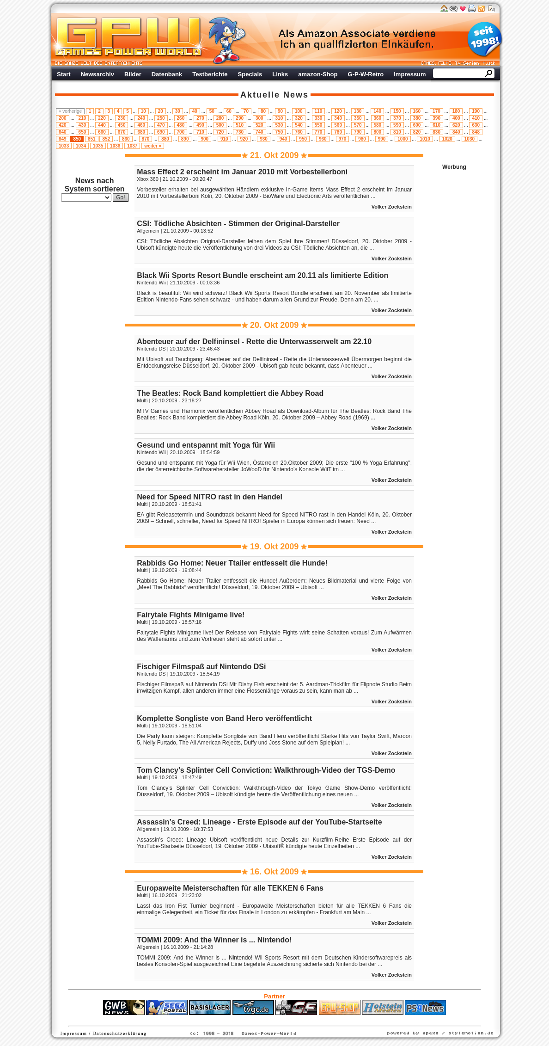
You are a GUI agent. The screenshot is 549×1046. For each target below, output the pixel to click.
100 (299, 111)
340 (338, 118)
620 (456, 125)
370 (397, 118)
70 (246, 111)
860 (126, 139)
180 (456, 111)
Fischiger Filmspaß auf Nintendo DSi (201, 667)
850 (77, 139)
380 (417, 118)
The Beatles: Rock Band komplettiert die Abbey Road (230, 393)
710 (200, 132)
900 (204, 139)
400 (456, 118)
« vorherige (70, 111)
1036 (115, 145)
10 (143, 111)
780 (338, 132)
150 (397, 111)
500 (220, 125)
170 (436, 111)
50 (211, 111)
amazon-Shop (317, 74)
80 (263, 111)
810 (397, 132)
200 (63, 118)
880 (165, 139)
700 (181, 132)
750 (279, 132)
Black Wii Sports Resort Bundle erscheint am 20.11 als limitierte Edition (262, 275)
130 (358, 111)
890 (185, 139)
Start (64, 74)
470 (161, 125)
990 (382, 139)
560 (338, 125)
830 (436, 132)
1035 (98, 145)
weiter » (152, 145)
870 (146, 139)
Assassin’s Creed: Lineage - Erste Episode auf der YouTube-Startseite (259, 822)
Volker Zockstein (392, 206)
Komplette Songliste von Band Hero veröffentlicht (224, 718)
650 (82, 132)
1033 (64, 145)
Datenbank (167, 74)
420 (63, 125)
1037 (132, 145)
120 (338, 111)
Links (280, 74)
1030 (469, 139)
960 (323, 139)
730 (240, 132)
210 (82, 118)
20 (160, 111)
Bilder (132, 74)
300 (259, 118)
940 (283, 139)
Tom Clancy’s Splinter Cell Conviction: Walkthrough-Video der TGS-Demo (266, 770)
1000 (402, 139)
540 (299, 125)
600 (417, 125)
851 (92, 139)
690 (161, 132)
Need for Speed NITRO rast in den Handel (209, 497)
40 (194, 111)
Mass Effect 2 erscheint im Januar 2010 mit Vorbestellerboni (242, 172)
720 (220, 132)
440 (102, 125)
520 (259, 125)
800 (378, 132)
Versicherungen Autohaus (303, 1019)
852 (106, 139)
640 (63, 132)
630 (476, 125)
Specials (250, 74)
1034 (81, 145)
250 (161, 118)
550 (319, 125)
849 (63, 139)
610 (436, 125)
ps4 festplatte (229, 1019)
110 (319, 111)
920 (244, 139)
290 (240, 118)
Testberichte (209, 74)
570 (358, 125)
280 (220, 118)
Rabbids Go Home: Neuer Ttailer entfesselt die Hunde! (232, 563)
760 (299, 132)
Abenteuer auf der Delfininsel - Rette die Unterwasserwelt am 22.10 (254, 341)
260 (181, 118)
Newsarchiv (97, 74)
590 (397, 125)
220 (102, 118)
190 (476, 111)
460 (141, 125)
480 (181, 125)
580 (378, 125)
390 (436, 118)
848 (476, 132)
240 (141, 118)
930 (264, 139)
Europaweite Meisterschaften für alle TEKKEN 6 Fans (230, 888)
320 (299, 118)
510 (240, 125)
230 (122, 118)
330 (319, 118)
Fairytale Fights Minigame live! (190, 615)
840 (456, 132)
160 (417, 111)
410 (476, 118)
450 (122, 125)
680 (141, 132)
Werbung (357, 39)
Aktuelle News (274, 94)
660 (102, 132)
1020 (447, 139)
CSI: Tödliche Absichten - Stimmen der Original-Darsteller (238, 224)
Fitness (258, 1019)
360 (378, 118)
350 (358, 118)
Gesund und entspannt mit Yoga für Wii (206, 445)
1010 (425, 139)
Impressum (410, 74)
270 (200, 118)
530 (279, 125)
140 (377, 111)
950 (303, 139)
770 (319, 132)
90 (280, 111)
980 (362, 139)
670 (122, 132)
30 (177, 111)
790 (358, 132)
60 (229, 111)
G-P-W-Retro (366, 74)
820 (417, 132)
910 (224, 139)
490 (200, 125)
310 (279, 118)
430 (82, 125)
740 (259, 132)
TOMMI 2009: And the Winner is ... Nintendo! (214, 940)
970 (343, 139)
